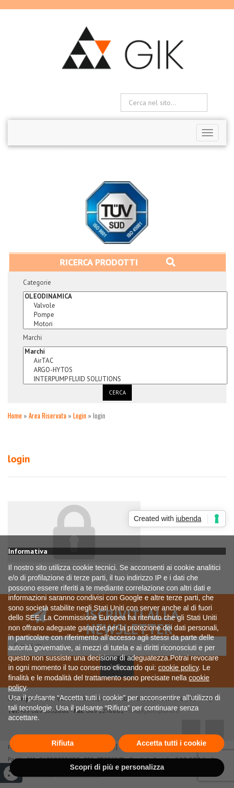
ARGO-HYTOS (125, 370)
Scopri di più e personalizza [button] (117, 767)
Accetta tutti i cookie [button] (171, 743)
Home (15, 415)
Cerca (117, 392)
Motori (125, 324)
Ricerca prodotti (117, 262)
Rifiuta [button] (63, 743)
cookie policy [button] (178, 667)
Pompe (125, 314)
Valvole (125, 305)
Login (79, 415)
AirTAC (125, 360)
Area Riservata (47, 415)
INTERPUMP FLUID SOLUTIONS (125, 379)
